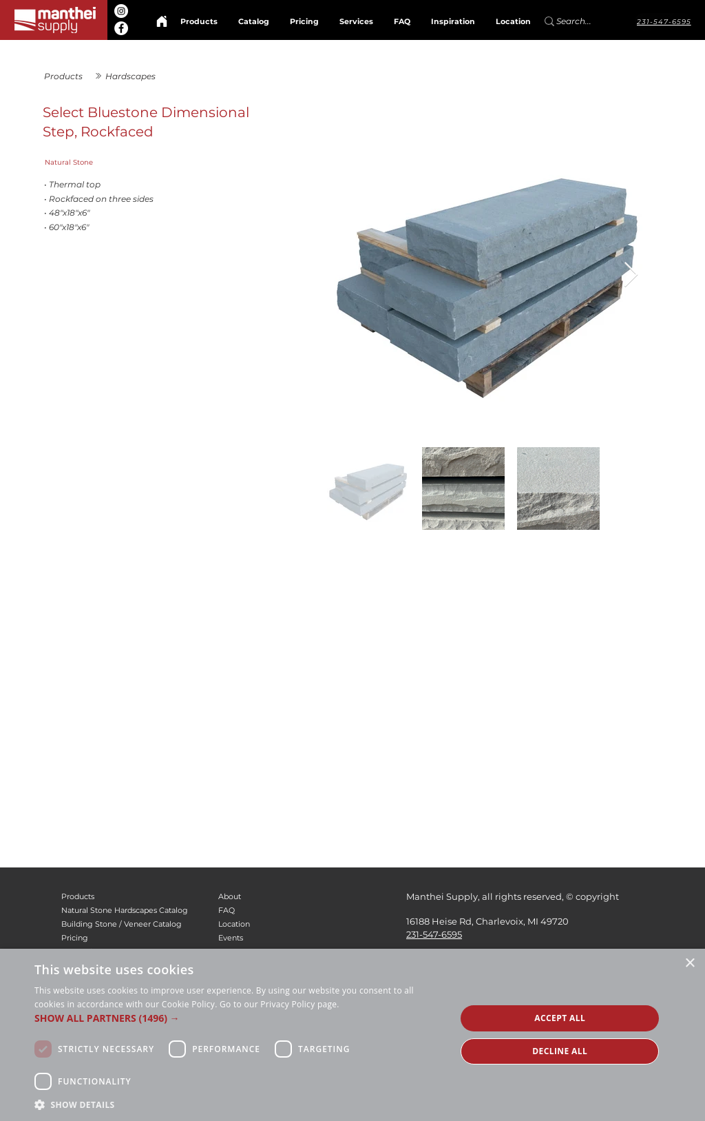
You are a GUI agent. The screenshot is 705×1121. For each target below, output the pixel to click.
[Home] (162, 21)
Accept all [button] (559, 1018)
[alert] (352, 1035)
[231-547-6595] (663, 21)
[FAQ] (272, 911)
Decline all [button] (559, 1051)
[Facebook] (121, 28)
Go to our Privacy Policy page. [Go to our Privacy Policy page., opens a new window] (279, 1004)
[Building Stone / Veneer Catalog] (129, 925)
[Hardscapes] (141, 76)
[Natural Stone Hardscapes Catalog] (129, 911)
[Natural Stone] (158, 162)
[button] (238, 1018)
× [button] (689, 963)
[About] (272, 897)
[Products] (67, 76)
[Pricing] (129, 938)
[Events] (272, 938)
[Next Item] (631, 275)
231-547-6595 (434, 934)
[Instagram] (121, 11)
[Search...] (581, 21)
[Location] (272, 925)
